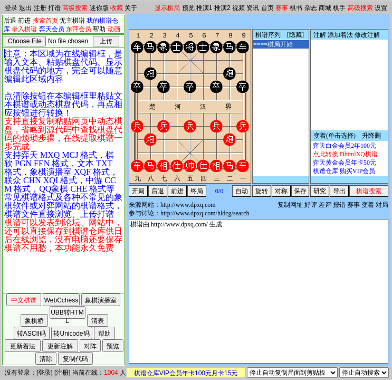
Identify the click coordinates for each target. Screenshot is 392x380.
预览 (188, 8)
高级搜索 (75, 8)
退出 (25, 8)
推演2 (222, 8)
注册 (40, 8)
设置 (381, 8)
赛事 (281, 8)
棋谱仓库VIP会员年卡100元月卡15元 (186, 373)
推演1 (204, 8)
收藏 (116, 8)
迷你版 (99, 8)
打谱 (54, 8)
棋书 (296, 8)
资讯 (252, 8)
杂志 (310, 8)
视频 (238, 8)
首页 (267, 8)
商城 (325, 8)
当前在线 (85, 372)
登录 (11, 8)
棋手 (339, 8)
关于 (131, 8)
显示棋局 (167, 8)
